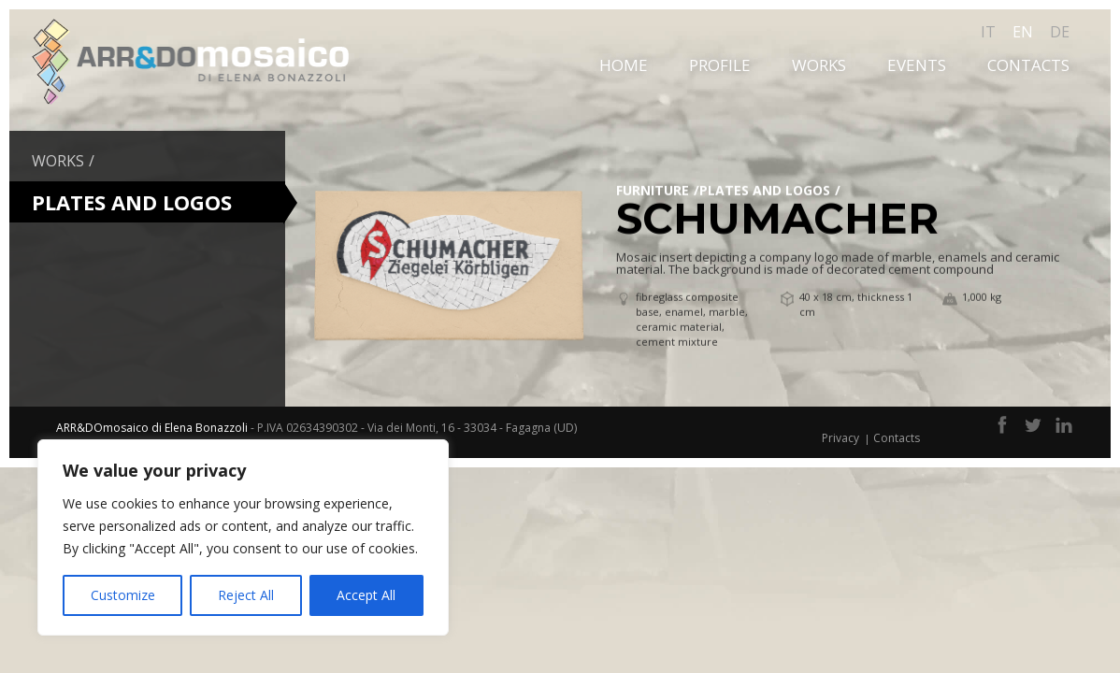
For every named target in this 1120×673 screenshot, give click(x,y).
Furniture (652, 190)
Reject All (246, 595)
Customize (123, 595)
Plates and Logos (764, 190)
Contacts (1028, 65)
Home (623, 65)
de (1060, 31)
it (988, 31)
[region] (243, 537)
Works (819, 65)
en (1022, 31)
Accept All (366, 595)
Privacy (840, 438)
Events (916, 65)
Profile (720, 65)
